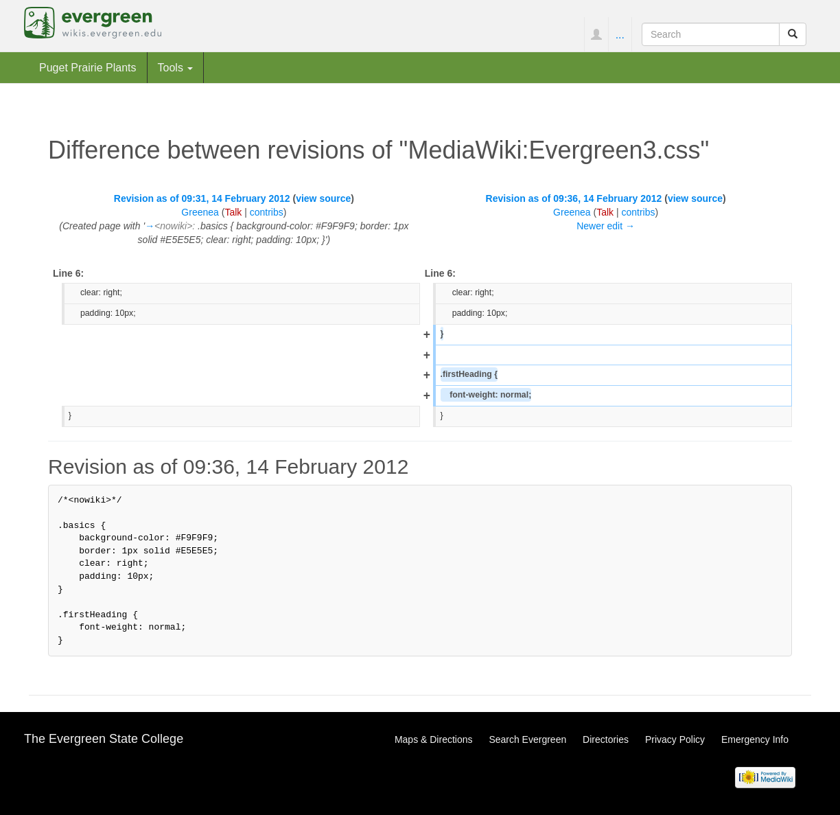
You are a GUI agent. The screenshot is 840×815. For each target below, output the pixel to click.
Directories (606, 739)
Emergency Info (755, 739)
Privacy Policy (675, 739)
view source (323, 198)
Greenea (199, 212)
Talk (233, 212)
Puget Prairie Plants (88, 67)
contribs (266, 212)
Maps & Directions (434, 739)
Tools (176, 67)
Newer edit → (605, 225)
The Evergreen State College (103, 739)
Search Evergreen (527, 739)
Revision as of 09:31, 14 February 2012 (202, 198)
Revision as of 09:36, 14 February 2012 (574, 198)
